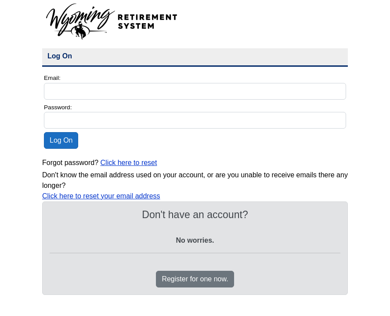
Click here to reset (129, 162)
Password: (58, 107)
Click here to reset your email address (101, 196)
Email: (52, 78)
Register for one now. (195, 279)
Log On (61, 140)
